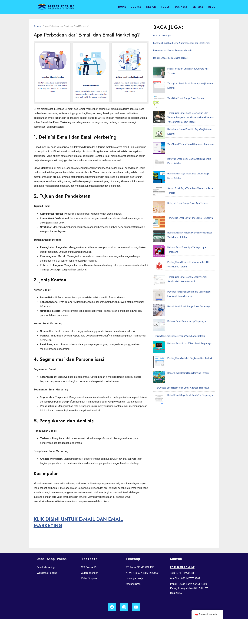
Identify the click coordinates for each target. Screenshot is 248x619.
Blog (211, 6)
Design (151, 6)
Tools (165, 6)
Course (136, 6)
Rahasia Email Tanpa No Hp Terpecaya (174, 222)
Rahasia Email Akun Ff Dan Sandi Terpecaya (177, 237)
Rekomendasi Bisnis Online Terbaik (170, 58)
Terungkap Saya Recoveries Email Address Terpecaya (182, 259)
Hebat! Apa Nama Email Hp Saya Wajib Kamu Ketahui (181, 107)
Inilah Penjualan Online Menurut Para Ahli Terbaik (180, 68)
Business (181, 6)
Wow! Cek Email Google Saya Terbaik (173, 83)
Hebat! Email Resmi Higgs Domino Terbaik (176, 252)
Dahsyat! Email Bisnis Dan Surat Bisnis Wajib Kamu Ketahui (184, 122)
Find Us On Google (162, 35)
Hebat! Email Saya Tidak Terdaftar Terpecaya (178, 267)
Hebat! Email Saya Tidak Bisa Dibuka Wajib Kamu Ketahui (183, 130)
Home (122, 6)
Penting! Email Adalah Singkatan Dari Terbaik (177, 244)
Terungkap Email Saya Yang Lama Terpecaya (178, 152)
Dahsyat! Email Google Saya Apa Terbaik (175, 144)
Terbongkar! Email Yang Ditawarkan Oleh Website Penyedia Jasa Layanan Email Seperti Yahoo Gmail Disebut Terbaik (182, 95)
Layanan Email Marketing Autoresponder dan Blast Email (181, 43)
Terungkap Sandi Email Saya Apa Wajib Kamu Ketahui (182, 76)
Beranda (37, 26)
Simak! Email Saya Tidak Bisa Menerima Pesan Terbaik (182, 137)
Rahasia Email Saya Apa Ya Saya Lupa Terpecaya (180, 171)
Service (198, 6)
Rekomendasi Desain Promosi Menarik (172, 50)
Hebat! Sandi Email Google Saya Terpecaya (176, 214)
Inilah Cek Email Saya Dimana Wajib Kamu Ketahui (180, 229)
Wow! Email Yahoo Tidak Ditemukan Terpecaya (178, 115)
